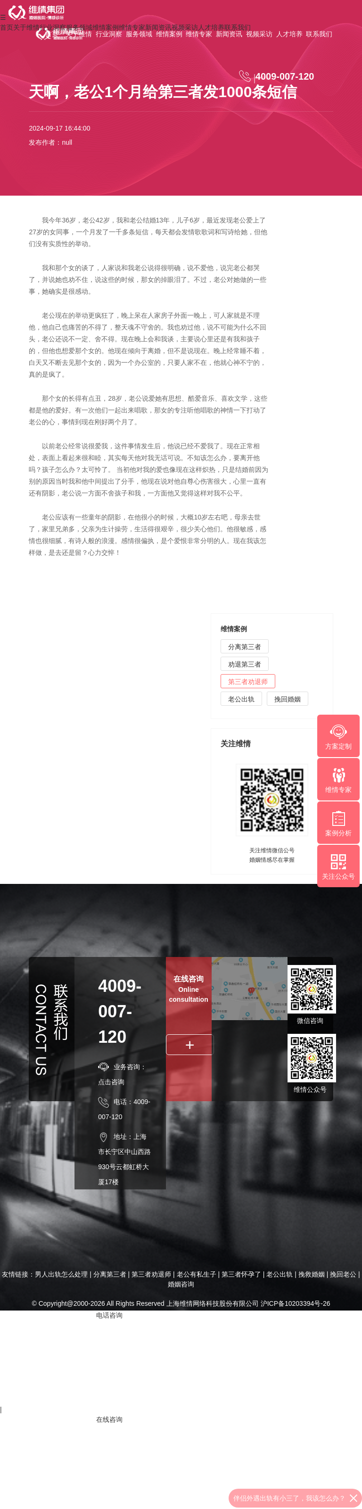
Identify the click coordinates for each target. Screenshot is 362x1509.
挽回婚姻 (287, 699)
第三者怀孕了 (241, 1274)
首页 (51, 34)
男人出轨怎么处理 (61, 1274)
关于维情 (79, 34)
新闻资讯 (229, 34)
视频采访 (259, 34)
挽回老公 (343, 1274)
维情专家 (199, 34)
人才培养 (289, 34)
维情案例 (169, 34)
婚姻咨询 (181, 1284)
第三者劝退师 (248, 681)
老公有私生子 (196, 1274)
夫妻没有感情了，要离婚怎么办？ (296, 1498)
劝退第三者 (244, 664)
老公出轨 (241, 699)
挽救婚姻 (311, 1274)
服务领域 (139, 34)
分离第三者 (244, 647)
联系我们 (319, 34)
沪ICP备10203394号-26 (295, 1303)
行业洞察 (109, 34)
